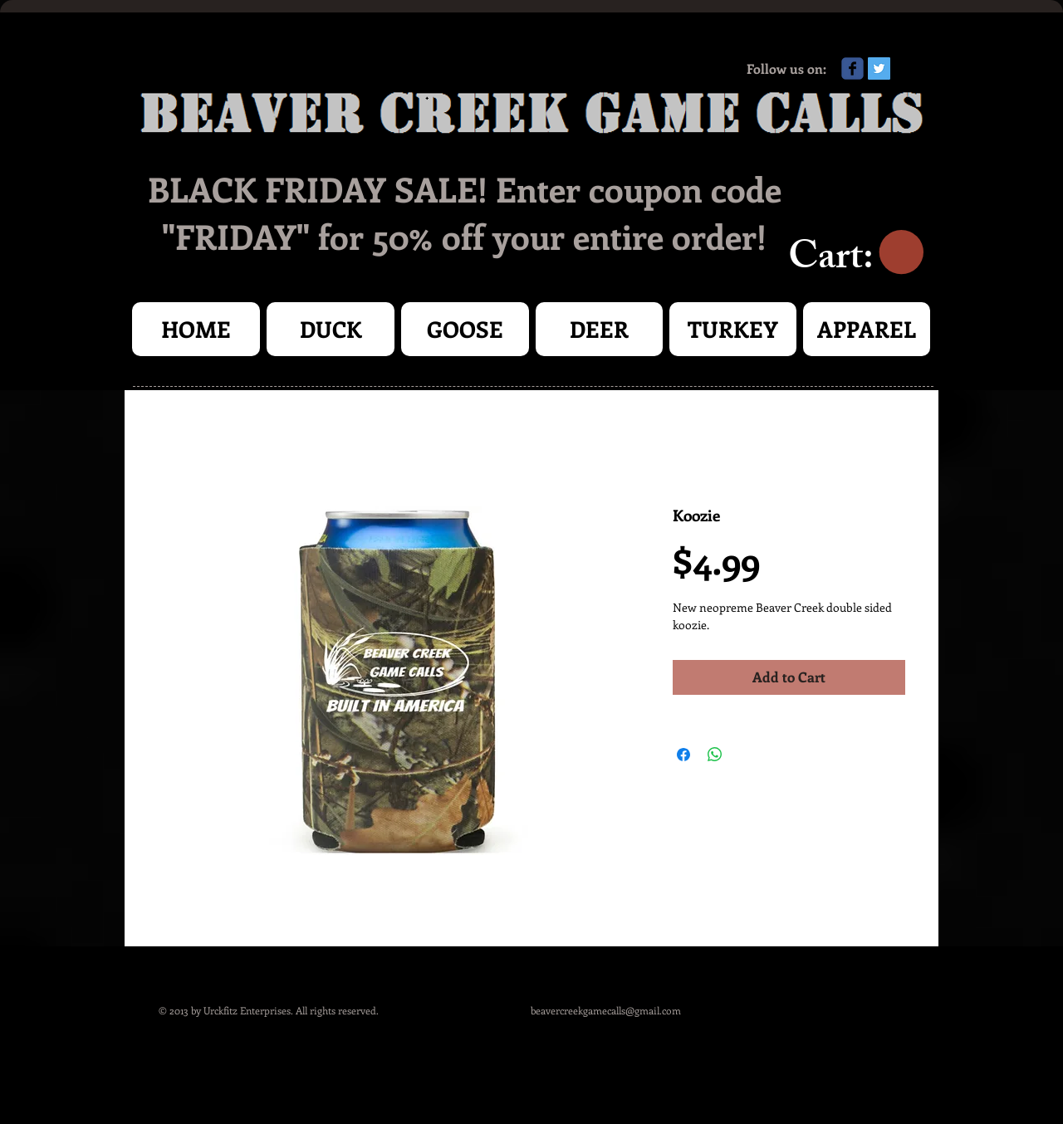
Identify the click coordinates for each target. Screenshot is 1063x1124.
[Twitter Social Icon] (879, 68)
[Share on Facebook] (683, 755)
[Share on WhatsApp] (715, 755)
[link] (855, 253)
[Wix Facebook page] (852, 68)
